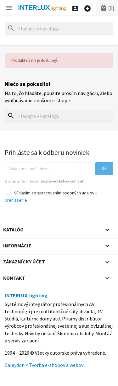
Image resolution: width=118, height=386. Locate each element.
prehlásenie (16, 200)
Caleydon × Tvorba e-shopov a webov (44, 365)
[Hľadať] (59, 28)
